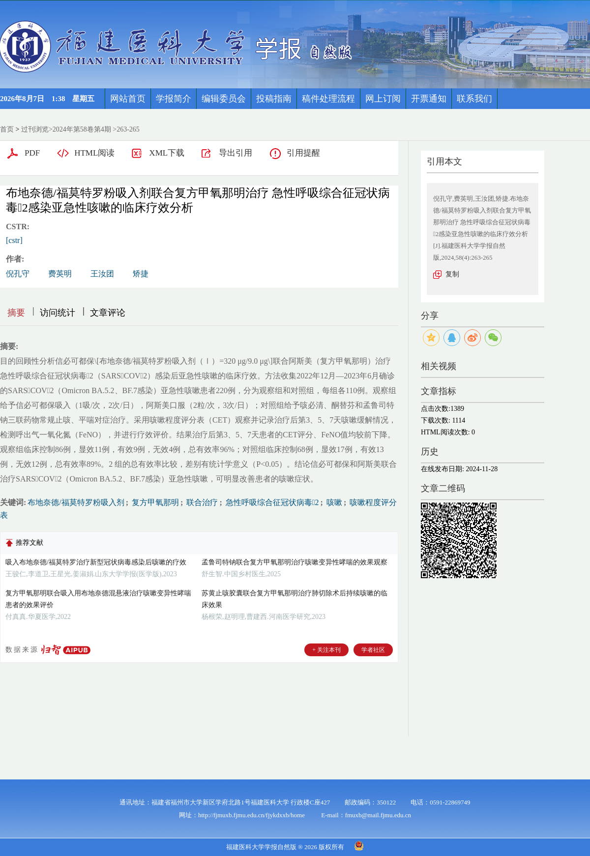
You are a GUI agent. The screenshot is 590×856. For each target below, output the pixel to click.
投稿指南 (274, 99)
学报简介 (173, 99)
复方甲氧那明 (154, 502)
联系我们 (474, 99)
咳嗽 (333, 502)
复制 (452, 274)
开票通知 (428, 99)
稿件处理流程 (328, 99)
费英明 (60, 273)
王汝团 (102, 273)
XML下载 (166, 153)
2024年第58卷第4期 (82, 129)
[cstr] (14, 240)
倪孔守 (18, 273)
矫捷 (140, 273)
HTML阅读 (94, 153)
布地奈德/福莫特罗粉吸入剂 (76, 502)
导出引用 (235, 153)
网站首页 (128, 99)
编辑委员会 (224, 99)
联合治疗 (201, 502)
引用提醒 (303, 153)
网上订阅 (383, 99)
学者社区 (373, 649)
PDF (32, 153)
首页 (7, 129)
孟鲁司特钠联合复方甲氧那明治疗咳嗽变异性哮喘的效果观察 (294, 562)
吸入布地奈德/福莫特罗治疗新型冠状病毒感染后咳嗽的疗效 (95, 562)
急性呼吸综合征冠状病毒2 (271, 502)
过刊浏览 (35, 129)
